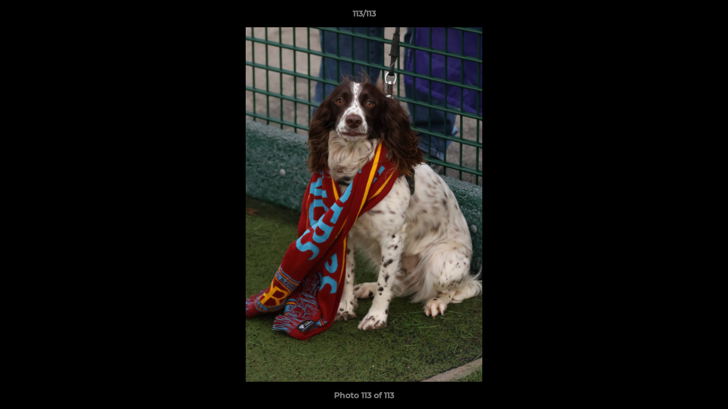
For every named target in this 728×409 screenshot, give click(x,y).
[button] (707, 16)
